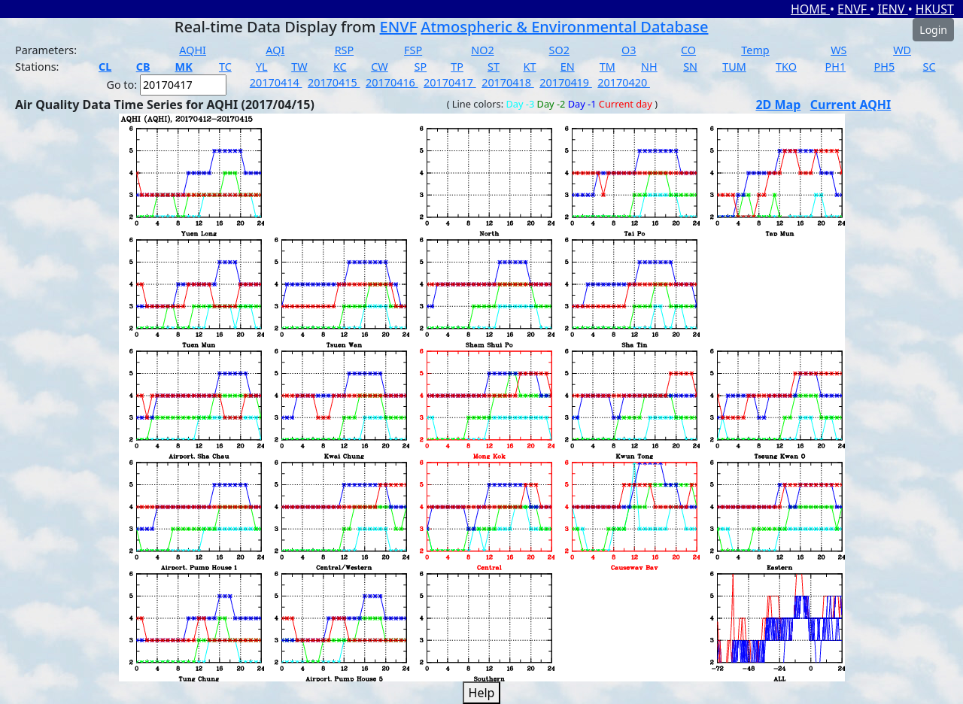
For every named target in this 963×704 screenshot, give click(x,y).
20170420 (623, 82)
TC (225, 66)
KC (340, 66)
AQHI (192, 50)
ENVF (853, 9)
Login (933, 30)
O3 (628, 50)
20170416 (392, 82)
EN (567, 66)
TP (457, 66)
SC (929, 66)
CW (379, 66)
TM (607, 66)
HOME (810, 9)
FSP (413, 50)
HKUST (935, 9)
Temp (755, 50)
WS (838, 50)
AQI (275, 50)
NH (649, 66)
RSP (344, 50)
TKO (786, 66)
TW (299, 66)
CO (688, 50)
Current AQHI (851, 104)
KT (530, 66)
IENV (892, 9)
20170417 (450, 82)
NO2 (482, 50)
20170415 (334, 82)
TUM (734, 66)
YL (262, 66)
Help (482, 692)
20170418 (508, 82)
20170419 (565, 82)
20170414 (276, 82)
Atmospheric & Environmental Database (564, 27)
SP (421, 66)
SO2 (559, 50)
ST (494, 66)
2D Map (777, 104)
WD (902, 50)
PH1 (835, 66)
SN (690, 66)
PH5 (884, 66)
